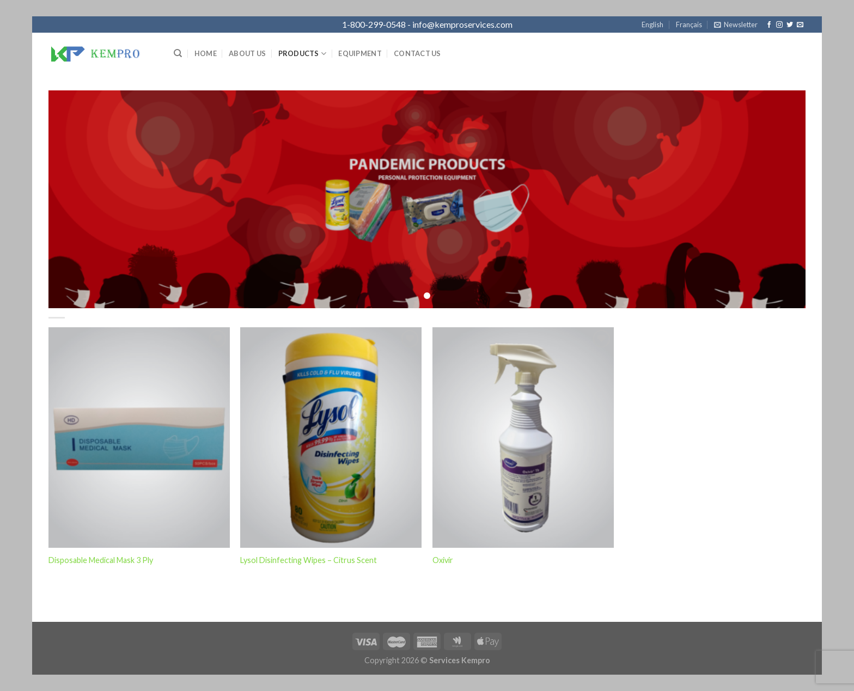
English (652, 24)
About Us (247, 53)
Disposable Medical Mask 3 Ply (100, 560)
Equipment (359, 53)
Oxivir (442, 560)
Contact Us (417, 53)
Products (302, 53)
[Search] (178, 53)
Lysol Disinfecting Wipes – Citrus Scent (308, 560)
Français (689, 24)
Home (205, 53)
